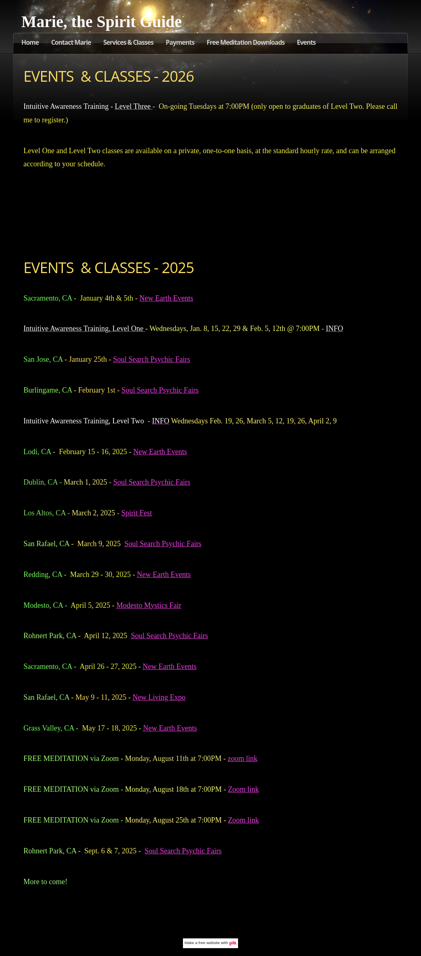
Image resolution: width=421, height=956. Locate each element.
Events (306, 42)
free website (209, 942)
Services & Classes (128, 42)
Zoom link (243, 789)
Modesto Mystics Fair (148, 605)
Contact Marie (71, 42)
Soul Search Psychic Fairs (151, 359)
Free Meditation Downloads (245, 42)
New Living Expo (158, 697)
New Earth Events (166, 298)
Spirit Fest (136, 513)
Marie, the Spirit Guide (101, 21)
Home (30, 42)
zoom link (243, 758)
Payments (180, 42)
